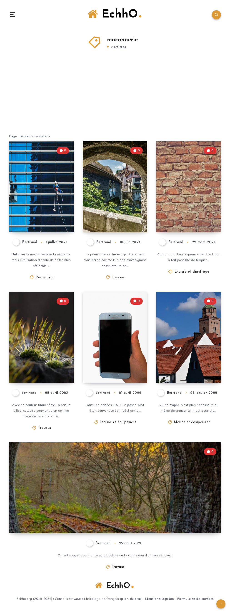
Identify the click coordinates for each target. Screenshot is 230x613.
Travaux (118, 277)
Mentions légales (159, 599)
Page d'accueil (19, 136)
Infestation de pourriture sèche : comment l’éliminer (115, 208)
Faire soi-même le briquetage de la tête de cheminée (188, 212)
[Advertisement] (115, 97)
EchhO (114, 14)
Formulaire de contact (195, 599)
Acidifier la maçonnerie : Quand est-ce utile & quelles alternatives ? (42, 204)
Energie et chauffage (192, 272)
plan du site (131, 599)
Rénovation (44, 277)
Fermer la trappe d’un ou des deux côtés (187, 363)
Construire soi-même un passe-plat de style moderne (113, 359)
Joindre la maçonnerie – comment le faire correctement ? (93, 521)
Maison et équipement (118, 422)
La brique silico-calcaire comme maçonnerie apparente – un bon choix (39, 355)
